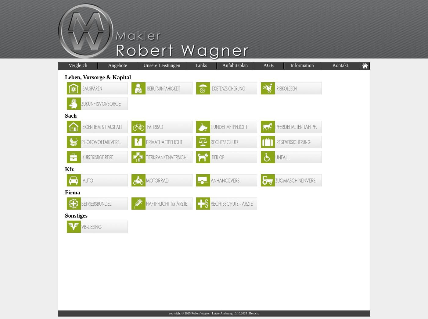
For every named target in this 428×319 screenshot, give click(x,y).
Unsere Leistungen (161, 65)
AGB (269, 65)
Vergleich (78, 65)
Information (302, 65)
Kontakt (340, 65)
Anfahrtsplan (235, 65)
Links (201, 65)
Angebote (117, 65)
